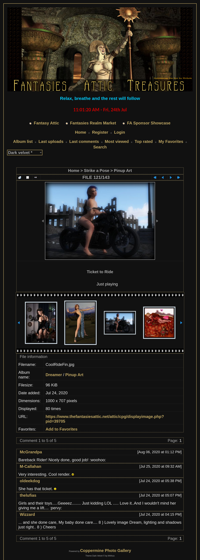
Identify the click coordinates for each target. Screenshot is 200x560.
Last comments (84, 141)
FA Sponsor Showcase (149, 123)
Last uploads (51, 141)
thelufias (28, 495)
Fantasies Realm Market (93, 123)
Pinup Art (123, 170)
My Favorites (171, 141)
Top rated (144, 141)
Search (100, 147)
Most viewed (117, 141)
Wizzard (27, 514)
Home (80, 132)
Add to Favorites (61, 429)
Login (119, 132)
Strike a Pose (96, 170)
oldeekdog (30, 481)
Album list (23, 141)
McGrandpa (31, 452)
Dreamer (54, 374)
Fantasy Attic (46, 123)
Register (100, 132)
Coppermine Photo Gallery (105, 550)
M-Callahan (30, 466)
